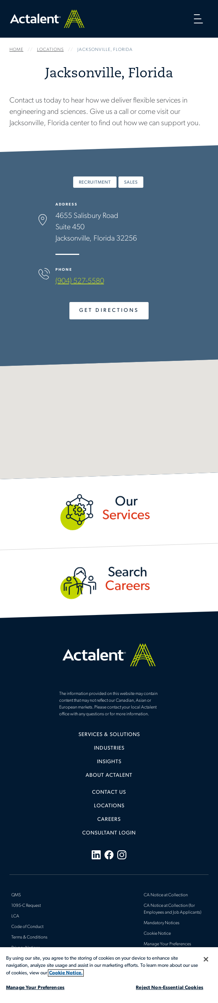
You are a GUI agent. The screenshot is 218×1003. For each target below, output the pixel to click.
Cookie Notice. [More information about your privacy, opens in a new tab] (66, 973)
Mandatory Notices (162, 923)
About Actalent (109, 775)
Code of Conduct (27, 927)
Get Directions (109, 310)
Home (47, 18)
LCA (15, 916)
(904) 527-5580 (79, 281)
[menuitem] (109, 737)
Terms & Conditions (29, 937)
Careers (109, 819)
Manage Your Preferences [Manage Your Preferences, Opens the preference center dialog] (35, 987)
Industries (109, 748)
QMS (16, 895)
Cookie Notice (157, 933)
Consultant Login (109, 833)
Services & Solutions (109, 735)
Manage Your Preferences (167, 944)
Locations (109, 806)
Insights (109, 762)
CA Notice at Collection (166, 895)
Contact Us (109, 792)
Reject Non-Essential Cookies (169, 987)
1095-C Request (26, 905)
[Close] (206, 959)
